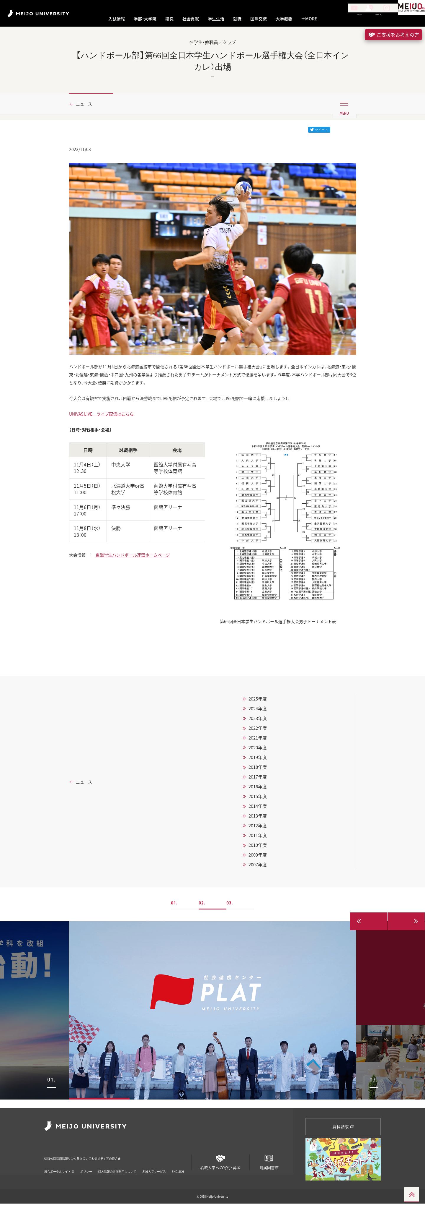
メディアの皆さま (164, 1159)
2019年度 (258, 769)
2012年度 (258, 838)
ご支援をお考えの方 (393, 34)
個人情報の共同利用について (117, 1168)
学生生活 (216, 19)
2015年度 (258, 808)
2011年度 (258, 847)
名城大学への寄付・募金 (220, 1164)
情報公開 (52, 1159)
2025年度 (258, 711)
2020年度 (258, 760)
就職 (237, 19)
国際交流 (258, 19)
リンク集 (100, 1159)
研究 (169, 19)
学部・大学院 (145, 19)
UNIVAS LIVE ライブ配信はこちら (106, 422)
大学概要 (284, 19)
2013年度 (258, 828)
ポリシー (86, 1168)
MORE (309, 19)
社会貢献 (190, 19)
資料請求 (343, 1131)
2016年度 (258, 799)
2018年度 (258, 779)
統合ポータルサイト (59, 1168)
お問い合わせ (128, 1159)
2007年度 (258, 877)
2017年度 (258, 789)
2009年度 (258, 867)
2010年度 (258, 857)
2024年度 (258, 721)
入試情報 (116, 19)
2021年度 (258, 750)
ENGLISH (178, 1168)
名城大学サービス (154, 1168)
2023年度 (258, 730)
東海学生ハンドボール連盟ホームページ (141, 566)
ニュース (86, 104)
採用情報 (76, 1159)
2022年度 (258, 740)
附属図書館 (269, 1164)
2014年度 (258, 818)
